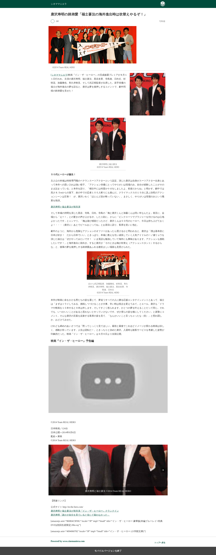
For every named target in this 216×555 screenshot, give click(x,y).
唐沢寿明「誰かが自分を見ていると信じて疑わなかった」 (80, 515)
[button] (163, 470)
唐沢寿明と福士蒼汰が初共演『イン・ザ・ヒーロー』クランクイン (85, 511)
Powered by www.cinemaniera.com (68, 541)
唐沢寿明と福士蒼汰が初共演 (65, 207)
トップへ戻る (159, 543)
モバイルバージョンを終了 (108, 550)
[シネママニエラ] (59, 75)
